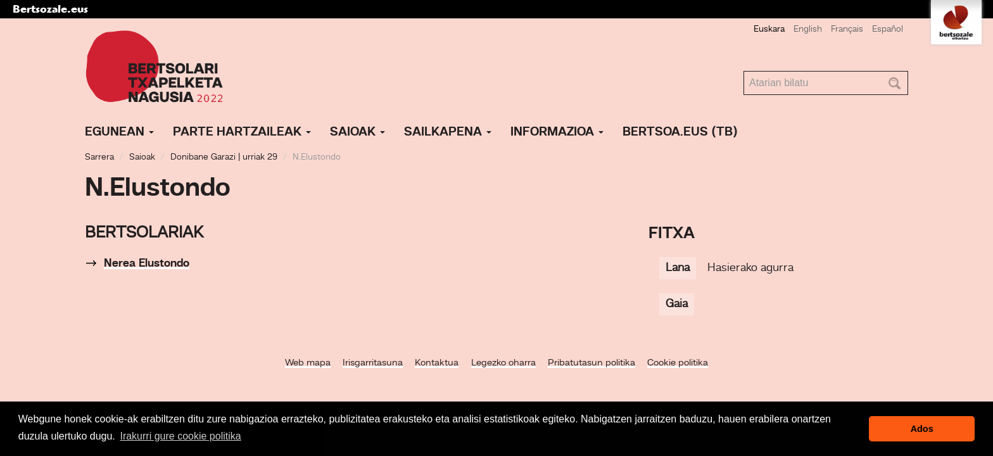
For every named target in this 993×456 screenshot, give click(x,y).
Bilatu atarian (743, 71)
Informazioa (557, 132)
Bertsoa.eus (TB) (680, 132)
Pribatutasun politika (591, 363)
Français (847, 29)
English (808, 29)
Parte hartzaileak (242, 132)
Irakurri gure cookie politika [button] (180, 436)
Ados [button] (922, 429)
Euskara (769, 29)
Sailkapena (447, 132)
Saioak (357, 132)
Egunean (119, 132)
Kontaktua (437, 363)
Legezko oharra (503, 363)
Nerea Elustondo (146, 263)
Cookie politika (677, 363)
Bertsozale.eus (50, 9)
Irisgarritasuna (373, 363)
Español (887, 29)
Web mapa (308, 363)
